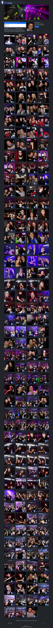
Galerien (18, 2)
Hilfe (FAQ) (23, 2)
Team (21, 2)
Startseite (14, 2)
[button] (9, 623)
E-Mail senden (37, 26)
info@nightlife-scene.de (11, 28)
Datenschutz (43, 622)
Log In (51, 2)
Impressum (43, 623)
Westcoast (7, 26)
